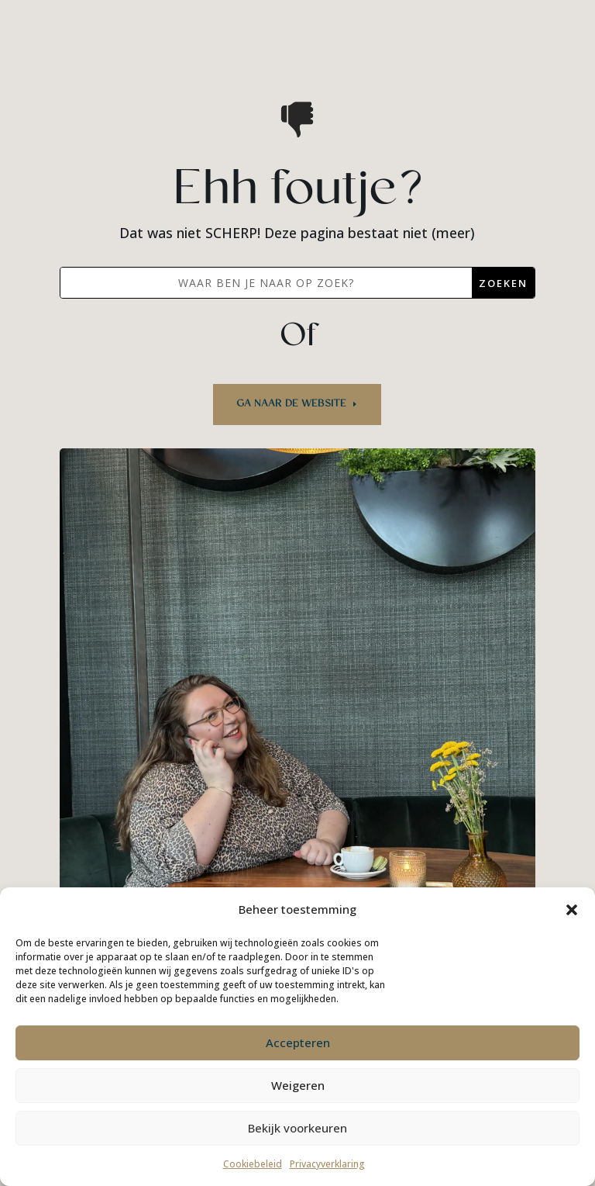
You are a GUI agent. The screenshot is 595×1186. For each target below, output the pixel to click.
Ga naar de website (291, 404)
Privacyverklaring (327, 1163)
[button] (572, 910)
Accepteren (298, 1042)
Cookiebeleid (252, 1163)
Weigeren (298, 1085)
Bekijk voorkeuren (297, 1128)
